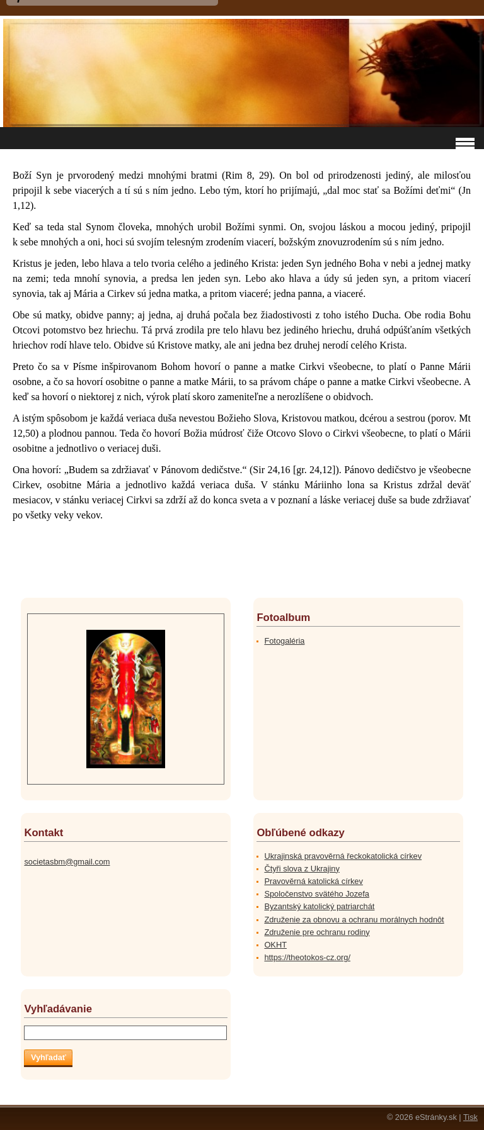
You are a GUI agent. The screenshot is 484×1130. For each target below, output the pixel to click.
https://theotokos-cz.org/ (307, 957)
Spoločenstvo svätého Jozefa (316, 893)
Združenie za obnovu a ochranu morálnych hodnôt (354, 919)
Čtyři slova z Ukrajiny (301, 868)
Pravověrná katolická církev (313, 881)
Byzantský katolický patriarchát (319, 906)
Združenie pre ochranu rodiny (316, 932)
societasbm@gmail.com (67, 861)
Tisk (470, 1117)
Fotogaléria (284, 641)
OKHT (275, 944)
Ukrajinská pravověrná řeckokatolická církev (343, 856)
